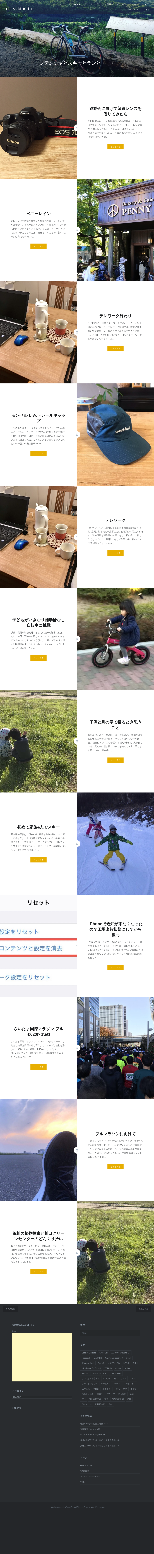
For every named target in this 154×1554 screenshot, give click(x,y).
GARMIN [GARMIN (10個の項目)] (98, 1358)
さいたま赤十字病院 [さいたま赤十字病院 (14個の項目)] (91, 1378)
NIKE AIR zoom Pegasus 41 (92, 1434)
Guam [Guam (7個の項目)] (128, 1358)
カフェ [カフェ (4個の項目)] (123, 1378)
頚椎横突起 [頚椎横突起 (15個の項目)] (100, 1404)
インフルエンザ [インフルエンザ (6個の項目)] (110, 1378)
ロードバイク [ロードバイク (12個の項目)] (130, 1383)
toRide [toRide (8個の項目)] (127, 1368)
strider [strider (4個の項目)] (118, 1368)
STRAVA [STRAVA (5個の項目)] (108, 1368)
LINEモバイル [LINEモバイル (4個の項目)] (114, 1363)
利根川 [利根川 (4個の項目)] (96, 1389)
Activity (121, 4)
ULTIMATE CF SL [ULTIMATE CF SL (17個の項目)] (99, 1373)
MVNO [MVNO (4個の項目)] (126, 1363)
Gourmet (132, 9)
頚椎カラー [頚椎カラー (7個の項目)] (87, 1404)
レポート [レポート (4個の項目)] (116, 1383)
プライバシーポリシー (94, 4)
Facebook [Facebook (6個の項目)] (86, 1358)
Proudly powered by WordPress (62, 1507)
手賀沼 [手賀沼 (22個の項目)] (133, 1389)
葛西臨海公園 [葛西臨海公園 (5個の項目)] (118, 1399)
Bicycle (134, 4)
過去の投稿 (10, 1309)
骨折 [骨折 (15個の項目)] (110, 1404)
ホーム (62, 4)
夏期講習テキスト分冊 (90, 1429)
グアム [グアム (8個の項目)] (133, 1378)
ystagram (75, 4)
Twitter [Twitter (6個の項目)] (85, 1373)
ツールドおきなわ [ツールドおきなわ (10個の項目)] (90, 1383)
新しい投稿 (143, 1309)
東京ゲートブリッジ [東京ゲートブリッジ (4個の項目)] (106, 1394)
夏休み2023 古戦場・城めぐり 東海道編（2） (100, 1445)
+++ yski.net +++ (21, 8)
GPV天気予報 (86, 1465)
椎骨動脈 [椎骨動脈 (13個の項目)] (122, 1394)
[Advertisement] (42, 1357)
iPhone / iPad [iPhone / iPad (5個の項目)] (87, 1363)
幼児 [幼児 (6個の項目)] (125, 1389)
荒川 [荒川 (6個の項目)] (84, 1399)
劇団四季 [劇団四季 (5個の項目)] (106, 1389)
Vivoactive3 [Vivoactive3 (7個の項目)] (115, 1373)
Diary (145, 4)
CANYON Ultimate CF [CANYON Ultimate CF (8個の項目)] (120, 1353)
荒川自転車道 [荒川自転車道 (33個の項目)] (95, 1399)
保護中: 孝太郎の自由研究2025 (94, 1423)
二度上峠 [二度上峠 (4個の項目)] (86, 1389)
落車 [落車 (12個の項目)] (106, 1399)
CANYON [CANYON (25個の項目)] (103, 1353)
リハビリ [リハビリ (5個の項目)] (105, 1383)
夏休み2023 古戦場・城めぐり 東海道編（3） (100, 1440)
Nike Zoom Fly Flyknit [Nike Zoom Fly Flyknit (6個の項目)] (91, 1368)
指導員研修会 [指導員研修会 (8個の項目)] (88, 1394)
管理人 (110, 4)
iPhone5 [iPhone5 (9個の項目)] (100, 1363)
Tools (145, 9)
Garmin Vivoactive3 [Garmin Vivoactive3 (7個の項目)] (114, 1358)
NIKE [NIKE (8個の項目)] (135, 1363)
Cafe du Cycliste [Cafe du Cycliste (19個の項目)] (89, 1353)
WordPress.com (97, 1507)
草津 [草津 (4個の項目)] (132, 1394)
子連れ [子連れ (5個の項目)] (117, 1389)
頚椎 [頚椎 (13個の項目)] (129, 1399)
